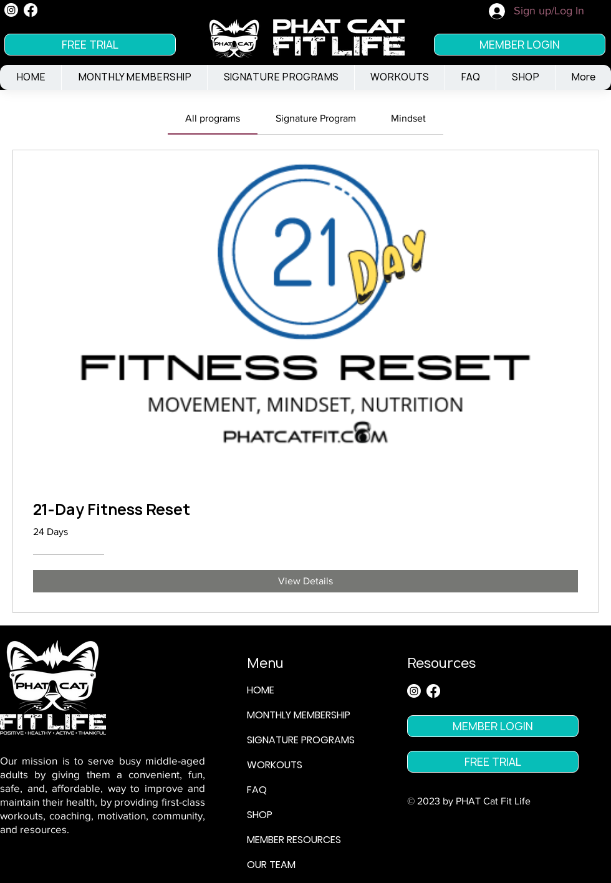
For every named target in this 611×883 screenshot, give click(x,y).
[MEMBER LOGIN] (519, 44)
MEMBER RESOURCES (294, 839)
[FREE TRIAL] (90, 44)
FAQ (257, 790)
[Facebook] (30, 10)
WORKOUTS (274, 765)
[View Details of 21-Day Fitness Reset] (305, 581)
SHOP (259, 815)
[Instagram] (11, 10)
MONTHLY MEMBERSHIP (298, 715)
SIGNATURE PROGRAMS (301, 740)
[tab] (212, 118)
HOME (260, 690)
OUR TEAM (271, 864)
